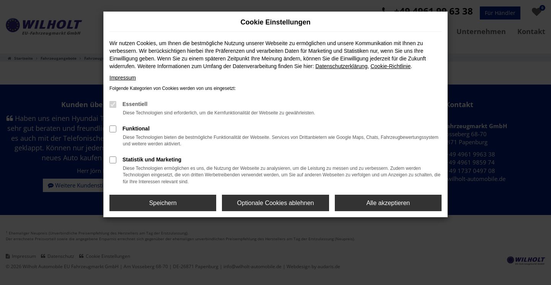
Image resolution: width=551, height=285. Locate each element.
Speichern (163, 203)
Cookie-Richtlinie (390, 66)
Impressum (122, 78)
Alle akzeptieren (388, 203)
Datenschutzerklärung (341, 66)
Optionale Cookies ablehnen (275, 203)
